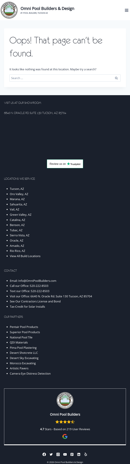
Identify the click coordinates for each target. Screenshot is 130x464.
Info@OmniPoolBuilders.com (37, 281)
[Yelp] (85, 454)
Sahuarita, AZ (18, 204)
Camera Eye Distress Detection (30, 373)
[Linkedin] (78, 454)
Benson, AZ (17, 225)
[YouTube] (65, 454)
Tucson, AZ (17, 189)
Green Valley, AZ (20, 215)
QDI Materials (19, 342)
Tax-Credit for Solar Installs (27, 306)
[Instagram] (58, 454)
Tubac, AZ (16, 230)
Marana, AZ (17, 199)
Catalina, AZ (17, 220)
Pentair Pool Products (24, 327)
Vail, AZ (14, 209)
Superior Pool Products (25, 332)
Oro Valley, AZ (19, 194)
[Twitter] (51, 454)
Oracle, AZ (16, 240)
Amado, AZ (17, 246)
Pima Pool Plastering (23, 348)
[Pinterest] (71, 454)
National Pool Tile (21, 337)
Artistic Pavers (19, 368)
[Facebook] (44, 454)
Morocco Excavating (23, 363)
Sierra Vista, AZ (19, 235)
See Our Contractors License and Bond (35, 301)
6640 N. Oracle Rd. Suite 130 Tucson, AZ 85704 (61, 296)
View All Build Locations (25, 256)
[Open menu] (126, 10)
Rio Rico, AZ (17, 251)
